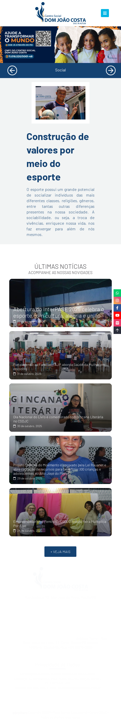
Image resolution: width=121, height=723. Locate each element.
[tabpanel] (60, 44)
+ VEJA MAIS (60, 551)
